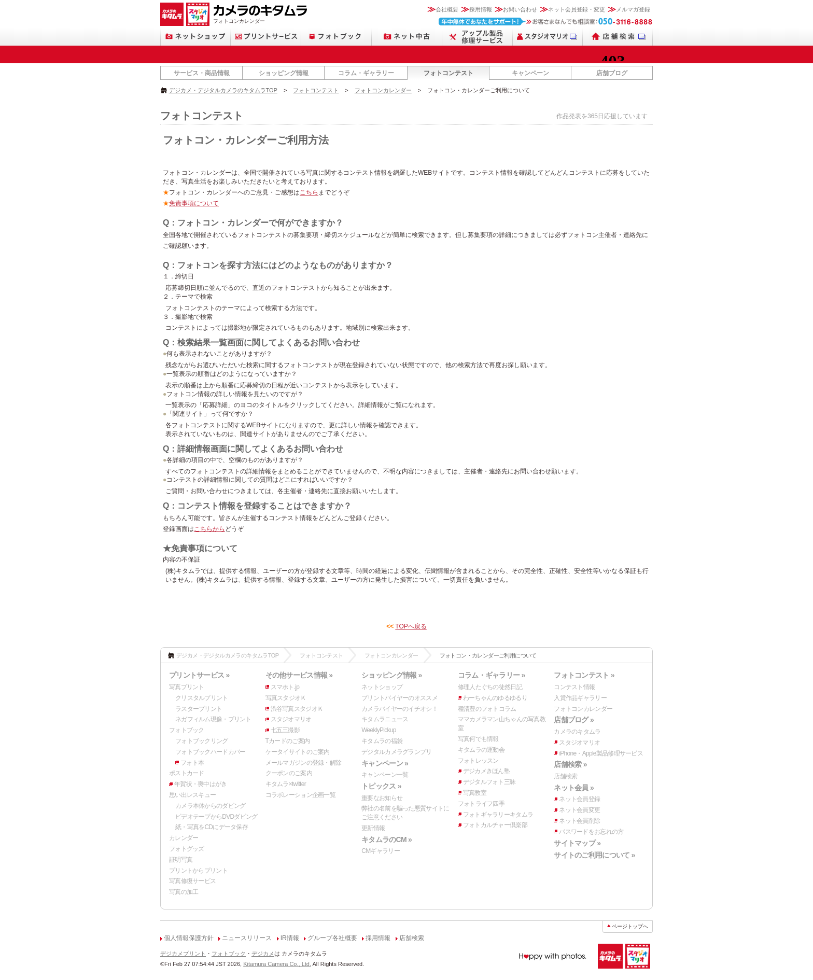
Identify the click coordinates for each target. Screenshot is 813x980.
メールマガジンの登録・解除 (303, 762)
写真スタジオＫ (285, 698)
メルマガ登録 (633, 9)
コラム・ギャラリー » (491, 675)
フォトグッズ (186, 848)
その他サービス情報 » (299, 675)
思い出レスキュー (192, 795)
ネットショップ (381, 687)
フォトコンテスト (448, 73)
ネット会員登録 (579, 799)
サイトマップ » (577, 843)
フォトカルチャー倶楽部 (495, 825)
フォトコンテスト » (584, 675)
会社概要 (447, 9)
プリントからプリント (198, 870)
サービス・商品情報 (202, 73)
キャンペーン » (384, 763)
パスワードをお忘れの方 (591, 831)
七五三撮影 (285, 730)
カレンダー (183, 838)
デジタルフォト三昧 (489, 782)
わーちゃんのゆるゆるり (495, 698)
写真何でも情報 (478, 739)
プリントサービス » (199, 675)
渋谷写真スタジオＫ (297, 708)
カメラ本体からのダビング (210, 805)
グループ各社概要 (332, 938)
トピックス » (381, 786)
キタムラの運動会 (481, 749)
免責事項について (194, 203)
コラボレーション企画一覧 (300, 795)
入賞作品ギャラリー (580, 698)
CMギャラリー (380, 851)
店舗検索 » (570, 764)
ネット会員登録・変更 (576, 9)
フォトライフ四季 (481, 803)
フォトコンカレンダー (383, 90)
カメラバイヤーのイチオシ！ (399, 708)
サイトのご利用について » (594, 855)
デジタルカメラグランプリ (396, 751)
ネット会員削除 (579, 820)
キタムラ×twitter (285, 784)
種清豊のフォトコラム (487, 708)
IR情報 (290, 938)
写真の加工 (183, 891)
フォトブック (186, 730)
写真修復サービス (192, 881)
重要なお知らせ (381, 798)
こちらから (209, 529)
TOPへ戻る (410, 626)
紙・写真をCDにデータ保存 (211, 827)
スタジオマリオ (291, 719)
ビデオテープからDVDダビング (216, 816)
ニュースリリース (247, 938)
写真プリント (186, 687)
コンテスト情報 (574, 687)
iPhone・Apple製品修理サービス (601, 753)
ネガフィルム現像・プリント (213, 719)
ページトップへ (630, 926)
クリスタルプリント (201, 698)
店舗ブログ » (574, 720)
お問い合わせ (520, 9)
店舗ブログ (611, 73)
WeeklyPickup (378, 730)
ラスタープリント (198, 708)
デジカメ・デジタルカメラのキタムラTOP (223, 90)
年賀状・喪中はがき (200, 784)
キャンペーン (530, 73)
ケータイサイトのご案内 (297, 751)
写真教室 (474, 792)
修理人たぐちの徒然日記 (490, 687)
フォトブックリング (201, 741)
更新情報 (373, 828)
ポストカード (186, 773)
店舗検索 (565, 776)
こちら (309, 192)
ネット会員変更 (579, 810)
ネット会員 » (574, 787)
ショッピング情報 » (391, 675)
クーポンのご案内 (288, 773)
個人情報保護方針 (189, 938)
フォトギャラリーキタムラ (498, 814)
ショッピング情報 (284, 73)
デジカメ (262, 953)
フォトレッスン (478, 760)
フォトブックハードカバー (210, 751)
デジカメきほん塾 (486, 771)
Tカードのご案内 (287, 741)
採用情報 (480, 9)
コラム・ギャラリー (366, 73)
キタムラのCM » (386, 839)
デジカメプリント (183, 953)
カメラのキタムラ (577, 731)
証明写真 (180, 859)
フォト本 (192, 762)
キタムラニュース (384, 719)
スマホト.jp (285, 687)
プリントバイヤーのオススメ (399, 698)
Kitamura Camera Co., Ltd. (277, 964)
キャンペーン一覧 (384, 774)
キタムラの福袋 (381, 741)
